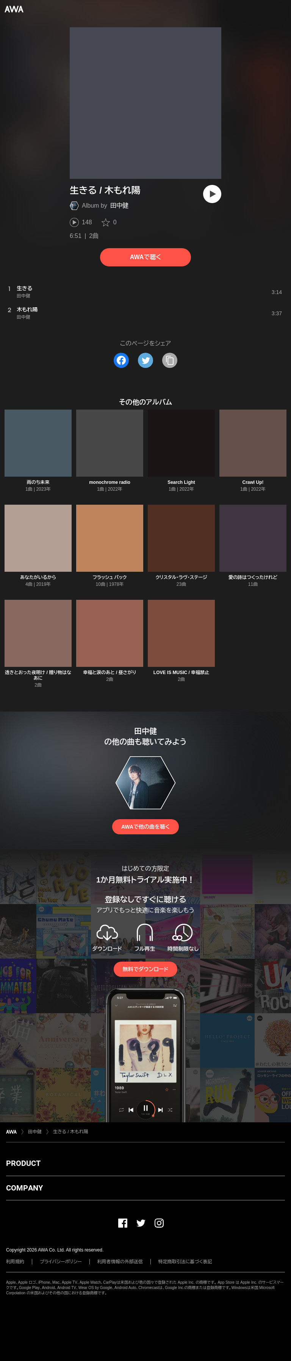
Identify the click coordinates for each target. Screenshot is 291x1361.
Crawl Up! (252, 482)
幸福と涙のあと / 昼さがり (109, 672)
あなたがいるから (38, 577)
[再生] (212, 194)
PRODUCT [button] (23, 1163)
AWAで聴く (145, 257)
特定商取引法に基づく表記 (185, 1261)
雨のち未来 (38, 482)
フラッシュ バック (110, 577)
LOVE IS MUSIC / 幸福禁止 (181, 672)
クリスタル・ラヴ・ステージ (181, 577)
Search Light (181, 482)
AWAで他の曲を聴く (145, 827)
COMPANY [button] (24, 1187)
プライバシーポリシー (61, 1261)
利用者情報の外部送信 (120, 1261)
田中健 (119, 205)
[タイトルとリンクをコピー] (169, 360)
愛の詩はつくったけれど (252, 577)
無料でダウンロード (145, 969)
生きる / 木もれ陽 (70, 1131)
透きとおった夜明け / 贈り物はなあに (38, 675)
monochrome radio (109, 482)
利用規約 (15, 1261)
